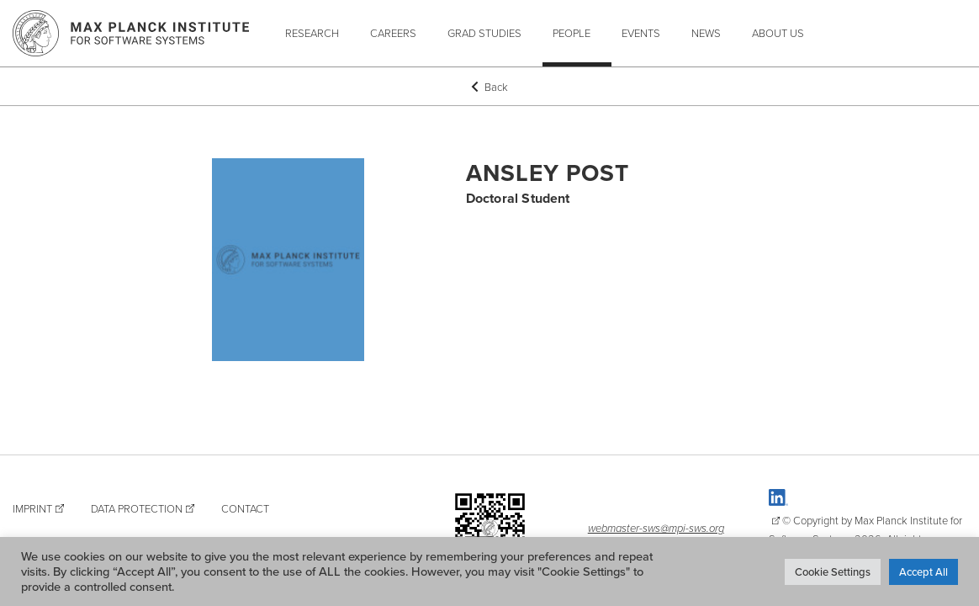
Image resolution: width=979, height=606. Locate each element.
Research (312, 32)
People (571, 32)
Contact (245, 508)
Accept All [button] (923, 571)
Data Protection (137, 508)
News (706, 32)
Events (641, 32)
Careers (393, 32)
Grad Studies (484, 32)
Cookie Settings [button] (833, 571)
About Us (778, 32)
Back (489, 86)
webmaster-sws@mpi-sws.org (656, 527)
